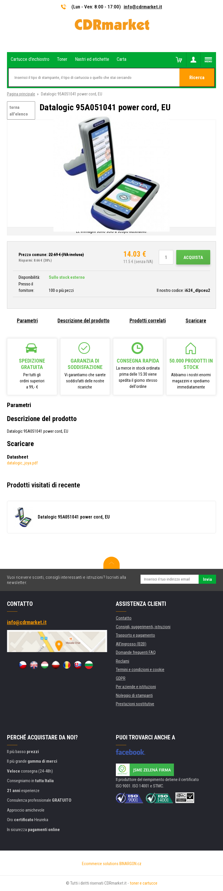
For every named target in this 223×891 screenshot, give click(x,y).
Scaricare (196, 320)
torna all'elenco (19, 111)
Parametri (27, 320)
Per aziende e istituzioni (136, 686)
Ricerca (197, 78)
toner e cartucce (143, 883)
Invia (207, 579)
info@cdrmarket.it (143, 7)
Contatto (124, 618)
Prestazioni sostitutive (135, 704)
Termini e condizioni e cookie (140, 669)
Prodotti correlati (148, 320)
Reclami (122, 661)
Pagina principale (21, 94)
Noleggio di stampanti (134, 695)
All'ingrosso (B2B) (131, 644)
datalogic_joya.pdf (22, 463)
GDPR (120, 678)
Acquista (193, 257)
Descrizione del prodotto (83, 320)
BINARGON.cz (130, 863)
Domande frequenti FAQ (136, 652)
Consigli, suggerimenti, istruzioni (143, 626)
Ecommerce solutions (100, 863)
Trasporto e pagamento (135, 635)
